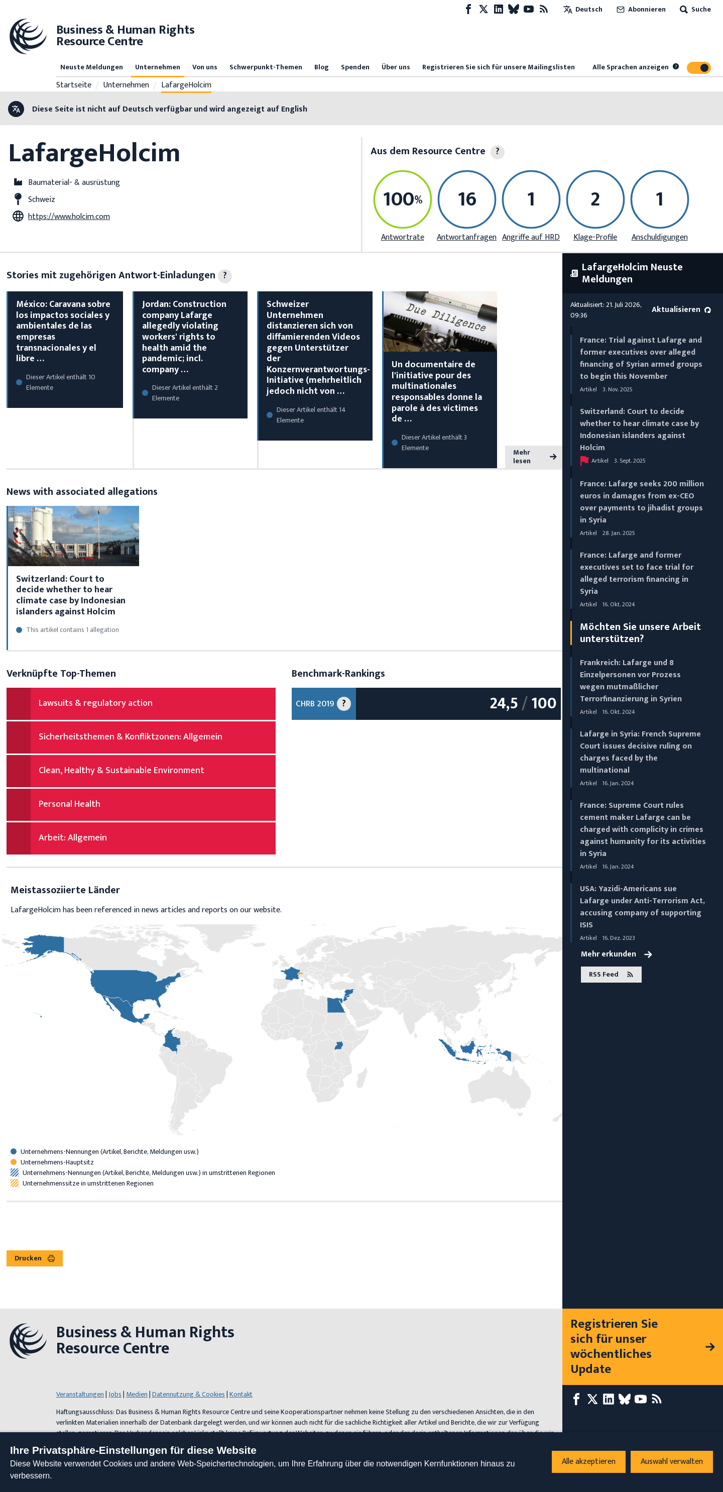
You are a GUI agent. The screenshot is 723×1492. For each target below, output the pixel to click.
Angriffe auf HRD (531, 237)
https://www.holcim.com (69, 217)
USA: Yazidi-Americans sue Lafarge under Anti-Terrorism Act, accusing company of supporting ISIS (642, 907)
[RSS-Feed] (544, 9)
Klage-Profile (595, 237)
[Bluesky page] (514, 9)
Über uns (396, 67)
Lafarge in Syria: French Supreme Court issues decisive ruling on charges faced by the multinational (640, 752)
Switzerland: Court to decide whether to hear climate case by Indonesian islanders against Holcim (71, 595)
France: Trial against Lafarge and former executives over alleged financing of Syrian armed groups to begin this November (641, 358)
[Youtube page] (529, 9)
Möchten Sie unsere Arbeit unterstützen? (640, 633)
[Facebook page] (468, 9)
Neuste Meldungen (91, 67)
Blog (321, 67)
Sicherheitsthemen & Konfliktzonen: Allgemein (130, 736)
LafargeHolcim (186, 85)
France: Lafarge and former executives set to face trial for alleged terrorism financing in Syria (636, 573)
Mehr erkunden (616, 954)
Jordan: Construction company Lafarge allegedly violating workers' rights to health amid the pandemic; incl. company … (184, 337)
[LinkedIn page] (499, 9)
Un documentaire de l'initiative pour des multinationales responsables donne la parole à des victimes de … (437, 392)
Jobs (115, 1394)
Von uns (204, 67)
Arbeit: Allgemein (73, 837)
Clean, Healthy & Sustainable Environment (121, 770)
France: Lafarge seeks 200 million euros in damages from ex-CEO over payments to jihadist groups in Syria (642, 502)
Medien (137, 1394)
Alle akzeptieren (589, 1461)
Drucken (35, 1258)
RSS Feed (611, 974)
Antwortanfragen (467, 237)
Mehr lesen (535, 457)
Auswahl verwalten (672, 1461)
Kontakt (241, 1394)
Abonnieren (640, 9)
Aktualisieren (681, 309)
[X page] (483, 9)
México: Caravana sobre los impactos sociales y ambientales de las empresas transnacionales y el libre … (63, 331)
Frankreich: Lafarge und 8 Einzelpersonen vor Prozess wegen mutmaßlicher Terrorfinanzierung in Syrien (631, 681)
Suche (694, 9)
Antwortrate (402, 237)
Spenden (355, 67)
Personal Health (69, 804)
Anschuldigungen (660, 237)
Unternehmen (157, 67)
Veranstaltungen (80, 1394)
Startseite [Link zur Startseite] (73, 85)
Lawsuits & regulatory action (96, 703)
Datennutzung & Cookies (188, 1394)
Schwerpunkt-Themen (265, 67)
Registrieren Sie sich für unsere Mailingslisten (498, 67)
